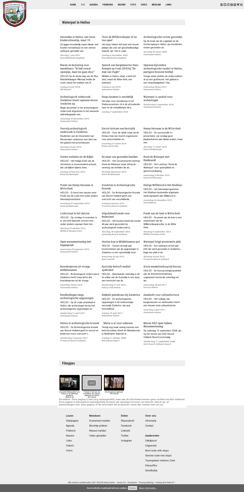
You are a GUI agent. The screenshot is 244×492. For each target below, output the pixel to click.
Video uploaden (97, 435)
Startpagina (72, 420)
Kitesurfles (151, 465)
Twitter (125, 435)
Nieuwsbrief (127, 420)
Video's (70, 445)
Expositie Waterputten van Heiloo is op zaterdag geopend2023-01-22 (69, 393)
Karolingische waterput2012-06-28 (114, 392)
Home (73, 4)
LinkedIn (125, 430)
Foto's (69, 450)
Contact (149, 425)
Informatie (150, 420)
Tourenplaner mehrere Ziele (160, 460)
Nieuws (122, 4)
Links (168, 4)
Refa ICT (170, 482)
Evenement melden (99, 420)
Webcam (156, 4)
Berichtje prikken (98, 425)
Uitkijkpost (151, 440)
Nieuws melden (97, 430)
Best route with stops (157, 450)
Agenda (93, 4)
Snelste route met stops (158, 455)
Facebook (126, 425)
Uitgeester (151, 445)
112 (83, 4)
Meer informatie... (148, 488)
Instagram (126, 440)
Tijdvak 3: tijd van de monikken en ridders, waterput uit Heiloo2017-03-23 (92, 393)
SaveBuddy (151, 470)
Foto (133, 4)
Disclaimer (132, 482)
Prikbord (108, 4)
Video (144, 4)
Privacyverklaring (146, 482)
